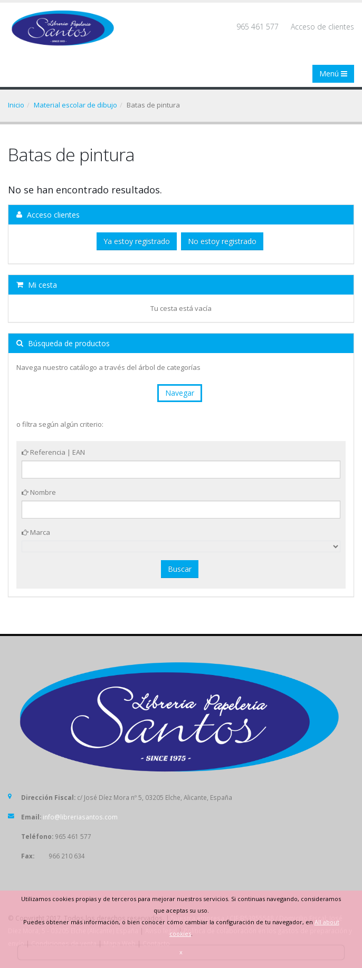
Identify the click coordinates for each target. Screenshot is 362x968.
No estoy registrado (222, 241)
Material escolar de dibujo (75, 105)
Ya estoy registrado (136, 241)
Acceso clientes (48, 215)
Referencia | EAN (53, 452)
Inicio (16, 105)
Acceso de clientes (322, 27)
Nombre (39, 492)
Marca (36, 532)
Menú (333, 74)
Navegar (179, 393)
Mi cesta (36, 285)
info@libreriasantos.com (80, 817)
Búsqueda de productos (63, 343)
